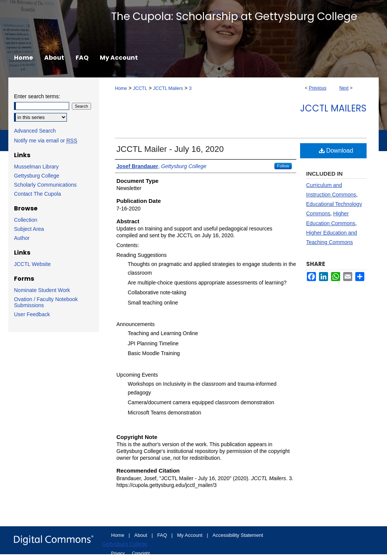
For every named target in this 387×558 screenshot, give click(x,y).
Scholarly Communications (45, 185)
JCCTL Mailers (168, 88)
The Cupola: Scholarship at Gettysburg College (234, 16)
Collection (25, 220)
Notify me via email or (45, 141)
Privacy (118, 553)
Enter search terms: (37, 96)
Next (344, 88)
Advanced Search (35, 131)
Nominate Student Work (42, 290)
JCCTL (140, 88)
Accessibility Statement (237, 535)
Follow (283, 166)
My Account (190, 535)
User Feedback (32, 314)
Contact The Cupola (37, 194)
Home (121, 88)
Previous (318, 88)
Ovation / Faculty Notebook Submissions (46, 302)
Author (21, 238)
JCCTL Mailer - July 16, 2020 (170, 149)
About (141, 535)
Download (336, 150)
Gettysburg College (36, 176)
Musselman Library (36, 167)
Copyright (141, 553)
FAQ (163, 535)
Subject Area (29, 229)
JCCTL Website (32, 264)
